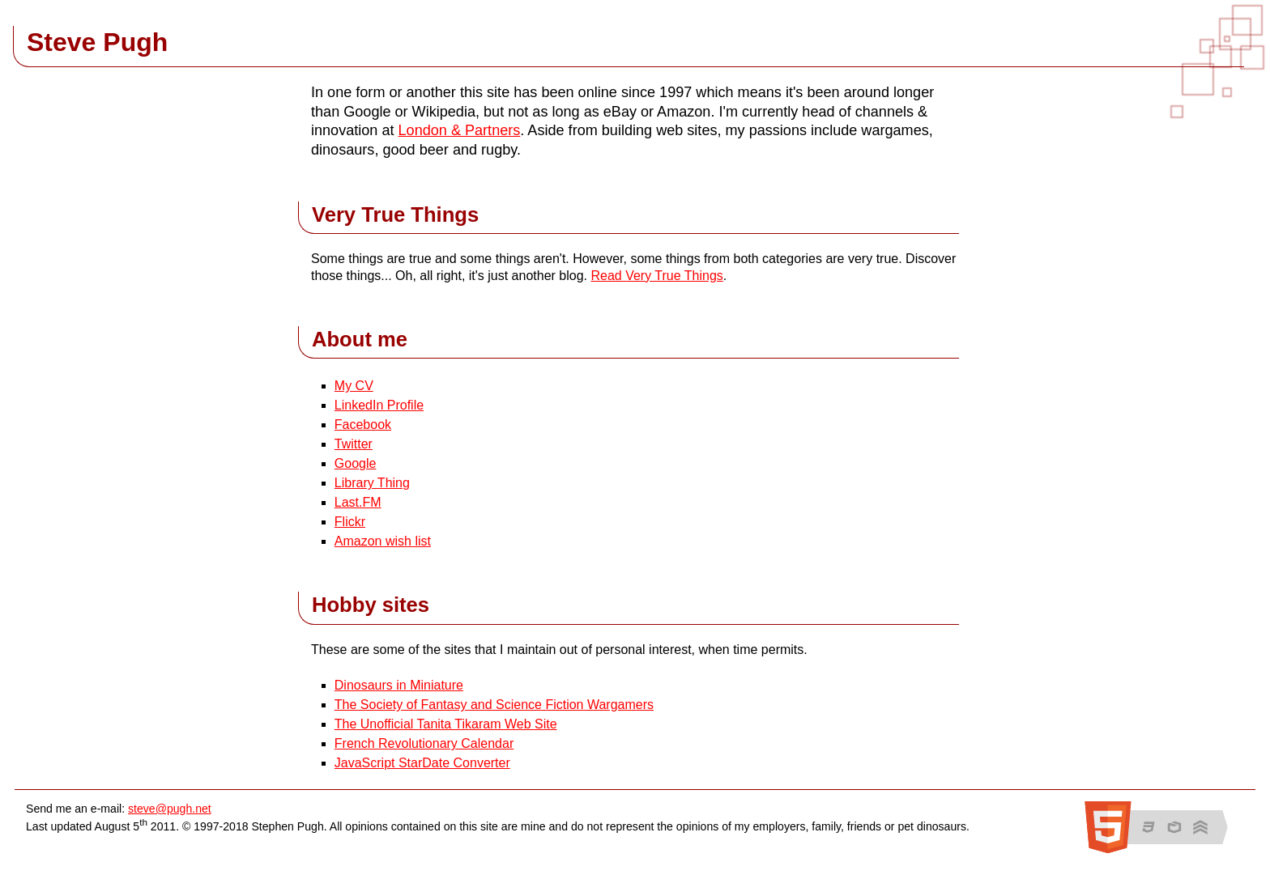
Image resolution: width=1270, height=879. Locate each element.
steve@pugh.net (169, 808)
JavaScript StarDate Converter (422, 763)
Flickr (350, 522)
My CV (354, 386)
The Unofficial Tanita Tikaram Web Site (446, 724)
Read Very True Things (656, 275)
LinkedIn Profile (379, 405)
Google (356, 463)
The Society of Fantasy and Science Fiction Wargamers (494, 704)
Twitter (354, 444)
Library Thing (372, 483)
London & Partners (459, 130)
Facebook (363, 424)
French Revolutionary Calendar (424, 743)
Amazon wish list (383, 541)
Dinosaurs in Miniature (399, 685)
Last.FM (358, 502)
